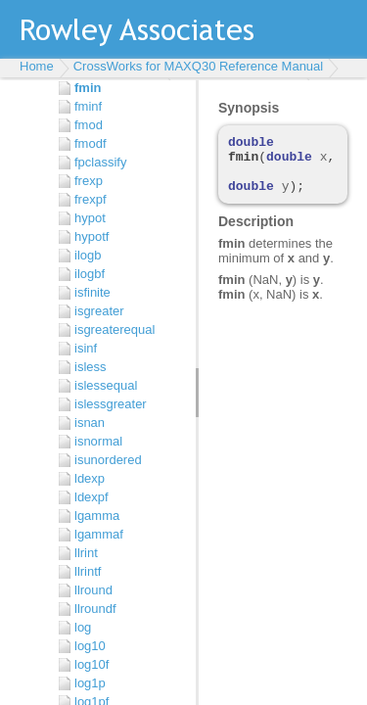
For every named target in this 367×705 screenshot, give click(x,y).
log (82, 627)
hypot (90, 218)
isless (90, 366)
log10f (91, 664)
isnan (89, 422)
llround (93, 590)
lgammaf (98, 534)
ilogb (87, 255)
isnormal (98, 441)
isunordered (108, 459)
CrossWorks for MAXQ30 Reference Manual (198, 66)
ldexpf (91, 497)
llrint (86, 552)
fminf (88, 106)
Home (37, 66)
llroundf (95, 608)
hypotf (91, 236)
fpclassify (100, 162)
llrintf (87, 571)
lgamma (96, 515)
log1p (90, 683)
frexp (88, 180)
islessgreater (110, 404)
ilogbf (89, 273)
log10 (90, 645)
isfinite (92, 292)
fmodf (90, 143)
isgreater (99, 311)
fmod (88, 125)
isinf (85, 348)
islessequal (105, 385)
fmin (87, 87)
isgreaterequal (114, 329)
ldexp (89, 478)
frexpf (90, 199)
